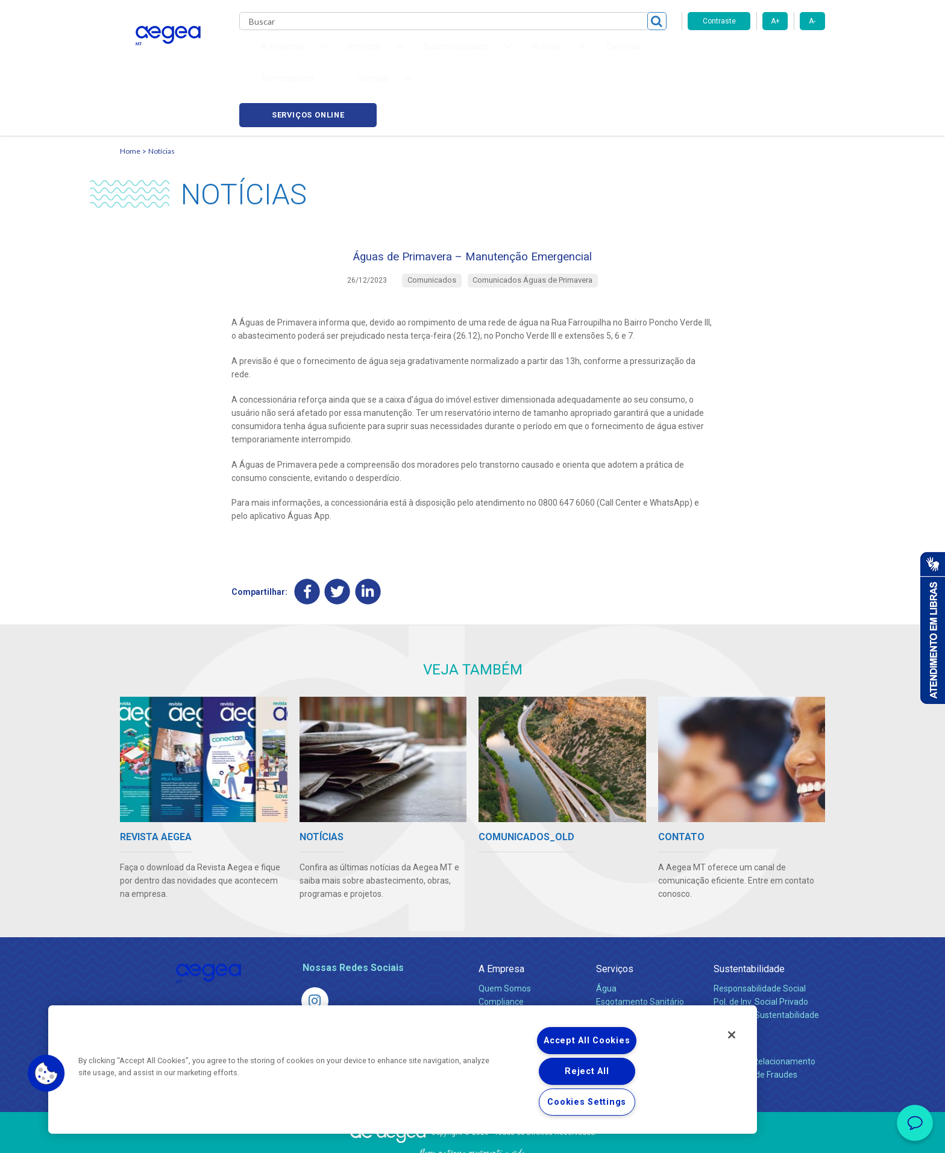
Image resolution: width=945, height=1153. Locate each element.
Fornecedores (584, 54)
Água (606, 939)
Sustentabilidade (749, 919)
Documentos (620, 992)
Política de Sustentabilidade (766, 965)
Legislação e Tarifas (634, 965)
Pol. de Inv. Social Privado (761, 952)
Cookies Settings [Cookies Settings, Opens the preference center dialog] (586, 1102)
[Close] (731, 1035)
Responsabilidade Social (760, 939)
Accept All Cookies (587, 1040)
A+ (775, 21)
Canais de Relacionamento (764, 1012)
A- (812, 21)
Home (130, 93)
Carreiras (520, 54)
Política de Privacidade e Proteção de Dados (472, 1135)
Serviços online (756, 54)
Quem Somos (505, 939)
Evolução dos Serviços (638, 979)
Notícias (161, 93)
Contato (730, 992)
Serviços (614, 919)
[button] (46, 1073)
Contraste (719, 21)
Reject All (587, 1071)
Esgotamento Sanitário (640, 952)
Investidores (502, 965)
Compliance (501, 952)
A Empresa (501, 919)
